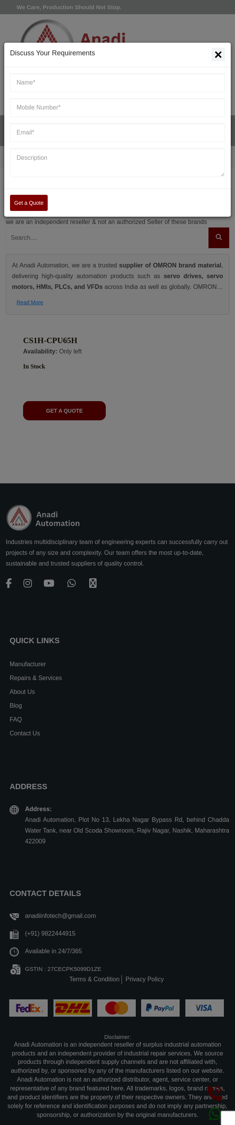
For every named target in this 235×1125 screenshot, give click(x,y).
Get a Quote (28, 203)
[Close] (218, 54)
